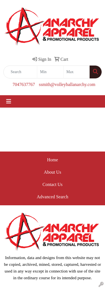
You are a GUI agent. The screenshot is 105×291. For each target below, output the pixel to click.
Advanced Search (52, 196)
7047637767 (24, 84)
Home (52, 159)
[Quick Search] (20, 72)
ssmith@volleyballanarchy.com (67, 84)
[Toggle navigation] (9, 101)
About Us (52, 172)
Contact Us (53, 184)
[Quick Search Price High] (76, 72)
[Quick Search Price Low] (50, 72)
